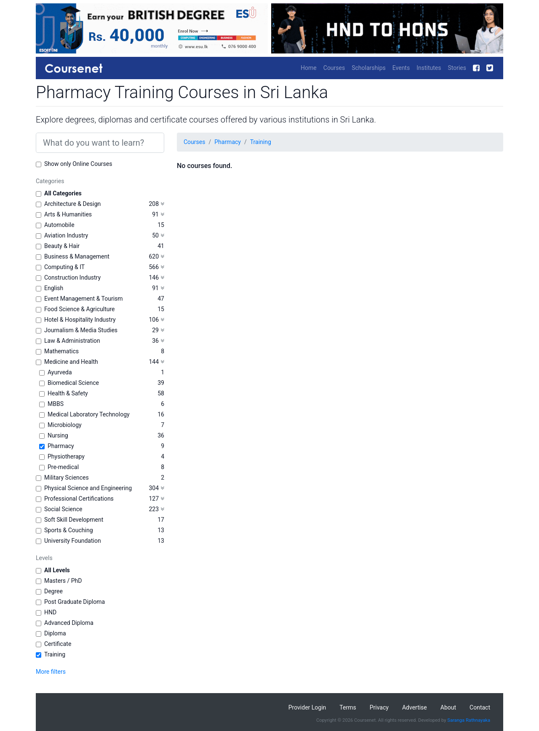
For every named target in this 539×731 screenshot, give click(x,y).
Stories (457, 67)
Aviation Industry (66, 235)
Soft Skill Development (73, 519)
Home (309, 67)
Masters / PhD (63, 580)
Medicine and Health (71, 361)
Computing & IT (64, 267)
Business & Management (76, 256)
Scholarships (369, 67)
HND (50, 612)
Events (401, 67)
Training (54, 654)
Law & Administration (72, 340)
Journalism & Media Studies (80, 330)
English (53, 288)
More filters (51, 671)
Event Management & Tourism (83, 298)
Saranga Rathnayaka (468, 720)
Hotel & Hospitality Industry (80, 319)
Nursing (58, 435)
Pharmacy (61, 446)
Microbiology (65, 425)
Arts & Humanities (68, 214)
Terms (347, 707)
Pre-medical (63, 467)
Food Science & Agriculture (79, 309)
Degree (53, 591)
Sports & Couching (68, 530)
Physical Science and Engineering (88, 488)
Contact (480, 707)
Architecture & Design (72, 203)
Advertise (414, 707)
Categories (50, 181)
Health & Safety (68, 393)
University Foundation (72, 540)
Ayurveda (60, 372)
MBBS (56, 403)
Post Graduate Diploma (74, 601)
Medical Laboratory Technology (89, 414)
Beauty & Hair (62, 246)
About (448, 707)
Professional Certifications (79, 498)
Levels (44, 558)
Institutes (428, 67)
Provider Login (307, 707)
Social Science (63, 509)
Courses (334, 67)
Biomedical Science (73, 382)
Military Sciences (66, 477)
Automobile (59, 224)
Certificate (57, 643)
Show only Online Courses (78, 163)
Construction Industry (72, 277)
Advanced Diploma (68, 622)
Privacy (379, 707)
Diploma (55, 633)
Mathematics (61, 351)
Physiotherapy (66, 456)
